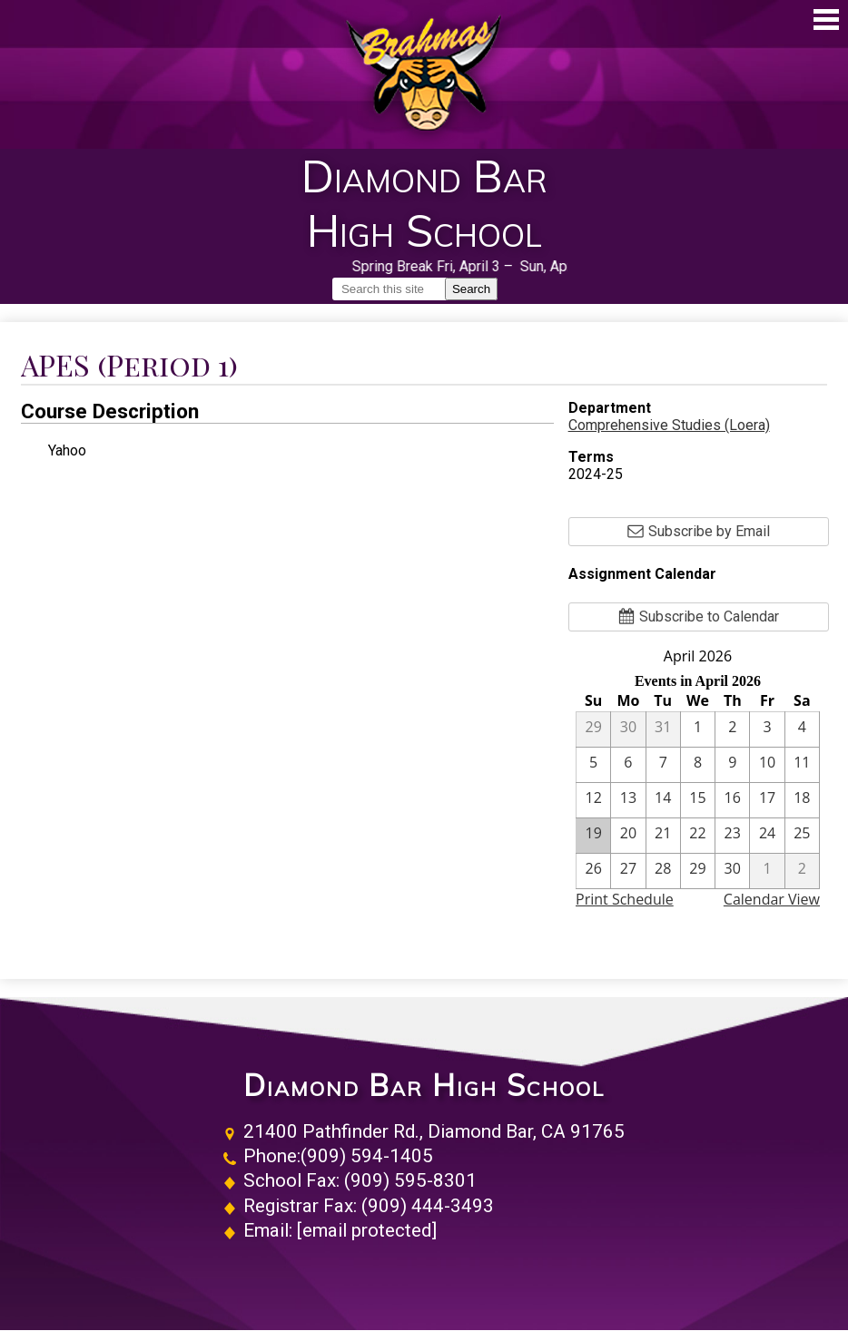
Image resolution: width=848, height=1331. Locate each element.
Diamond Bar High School (424, 1085)
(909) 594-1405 (367, 1156)
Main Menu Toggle (826, 19)
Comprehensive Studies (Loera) (669, 425)
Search (471, 289)
